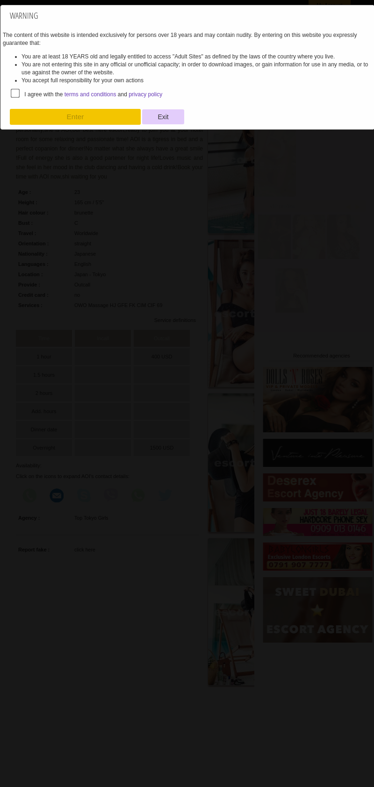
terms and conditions (90, 94)
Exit (163, 117)
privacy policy (145, 94)
